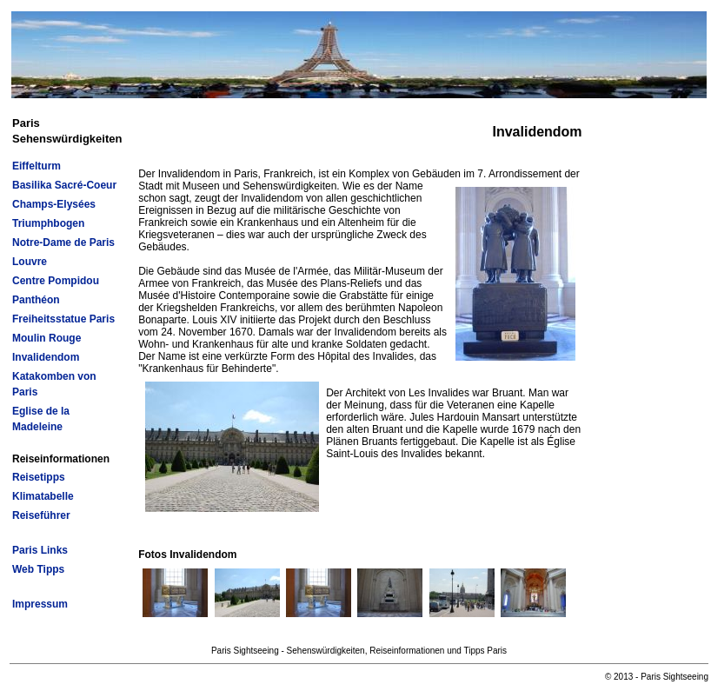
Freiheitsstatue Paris (63, 319)
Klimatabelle (43, 496)
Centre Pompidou (55, 281)
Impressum (40, 604)
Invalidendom (45, 357)
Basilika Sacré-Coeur (64, 185)
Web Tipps (38, 569)
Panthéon (36, 300)
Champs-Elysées (54, 204)
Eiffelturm (36, 166)
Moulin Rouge (46, 338)
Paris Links (40, 550)
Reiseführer (41, 515)
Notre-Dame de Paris (63, 242)
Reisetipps (38, 477)
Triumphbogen (48, 223)
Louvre (29, 262)
